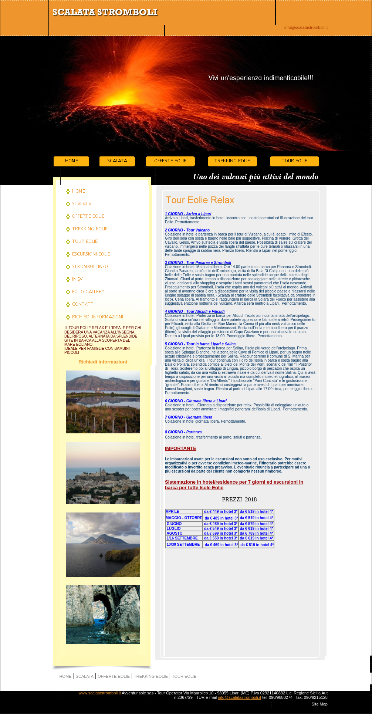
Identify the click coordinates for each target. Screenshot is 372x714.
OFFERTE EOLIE (114, 676)
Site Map (320, 704)
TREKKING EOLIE (151, 676)
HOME (65, 676)
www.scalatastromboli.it (99, 693)
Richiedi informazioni (102, 362)
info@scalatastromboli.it (306, 27)
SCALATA (85, 676)
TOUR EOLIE (184, 676)
